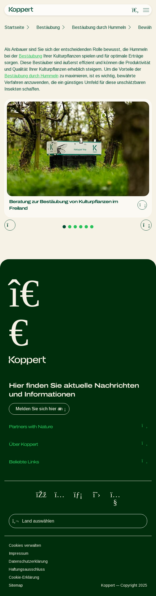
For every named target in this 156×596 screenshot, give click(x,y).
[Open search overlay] (135, 10)
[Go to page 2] (69, 226)
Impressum (18, 553)
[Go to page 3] (75, 226)
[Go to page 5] (86, 226)
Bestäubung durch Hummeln (99, 27)
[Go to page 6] (91, 226)
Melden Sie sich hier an (41, 408)
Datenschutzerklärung (28, 561)
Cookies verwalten (25, 545)
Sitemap (16, 585)
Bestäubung (48, 27)
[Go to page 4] (80, 226)
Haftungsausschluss (27, 569)
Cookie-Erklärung (24, 577)
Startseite (14, 27)
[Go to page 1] (64, 226)
